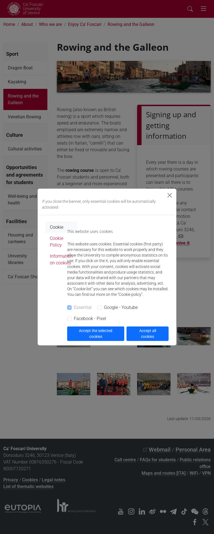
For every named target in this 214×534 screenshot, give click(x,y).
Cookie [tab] (56, 227)
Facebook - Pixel (90, 318)
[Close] (169, 195)
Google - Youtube (121, 307)
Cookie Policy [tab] (56, 242)
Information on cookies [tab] (61, 259)
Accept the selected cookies (95, 333)
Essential (83, 307)
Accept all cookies (147, 333)
